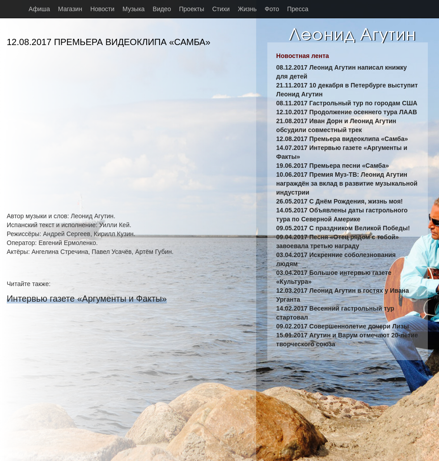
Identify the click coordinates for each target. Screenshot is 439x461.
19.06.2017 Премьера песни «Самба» (332, 165)
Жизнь (247, 8)
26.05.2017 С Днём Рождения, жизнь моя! (339, 201)
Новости (102, 8)
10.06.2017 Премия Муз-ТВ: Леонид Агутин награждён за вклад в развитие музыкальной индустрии (347, 183)
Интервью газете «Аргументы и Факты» (87, 298)
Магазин (70, 8)
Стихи (221, 8)
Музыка (133, 8)
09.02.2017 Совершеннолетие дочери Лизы (342, 326)
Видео (162, 8)
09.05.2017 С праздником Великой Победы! (343, 228)
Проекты (191, 8)
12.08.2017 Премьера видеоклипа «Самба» (342, 138)
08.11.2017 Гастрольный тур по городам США (347, 103)
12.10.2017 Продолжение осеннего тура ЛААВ (346, 112)
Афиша (39, 8)
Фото (272, 8)
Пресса (297, 8)
